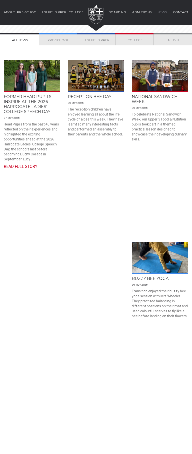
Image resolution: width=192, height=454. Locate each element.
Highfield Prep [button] (53, 12)
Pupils (162, 409)
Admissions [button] (142, 12)
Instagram (80, 426)
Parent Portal (142, 409)
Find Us (105, 378)
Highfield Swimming (155, 221)
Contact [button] (180, 12)
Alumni (162, 415)
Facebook (71, 426)
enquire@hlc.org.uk (88, 418)
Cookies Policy (30, 443)
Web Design (166, 447)
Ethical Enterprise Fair (96, 221)
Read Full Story (20, 166)
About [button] (9, 12)
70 (116, 278)
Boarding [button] (117, 12)
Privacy (53, 443)
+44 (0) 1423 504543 (90, 404)
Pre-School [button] (27, 12)
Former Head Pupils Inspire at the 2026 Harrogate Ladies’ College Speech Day (28, 104)
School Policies (76, 443)
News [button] (162, 12)
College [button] (76, 12)
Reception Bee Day (89, 96)
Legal (9, 443)
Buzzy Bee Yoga (22, 221)
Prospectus (26, 378)
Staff (136, 415)
